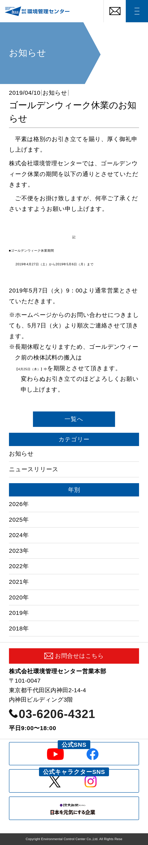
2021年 (19, 582)
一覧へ (74, 419)
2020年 (19, 597)
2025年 (19, 519)
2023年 (19, 550)
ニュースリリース (33, 469)
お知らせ (55, 93)
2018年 (19, 628)
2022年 (19, 566)
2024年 (19, 535)
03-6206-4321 (57, 714)
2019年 (19, 613)
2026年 (19, 504)
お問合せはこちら (79, 656)
